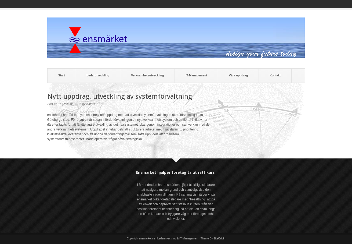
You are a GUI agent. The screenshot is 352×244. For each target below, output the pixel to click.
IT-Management (196, 75)
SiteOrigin (219, 238)
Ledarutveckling (98, 75)
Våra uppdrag (238, 75)
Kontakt (275, 75)
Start (61, 75)
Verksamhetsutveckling (147, 75)
